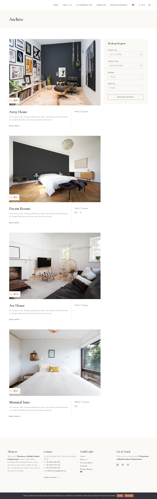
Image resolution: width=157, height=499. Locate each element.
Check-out (113, 61)
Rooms (111, 72)
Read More (129, 495)
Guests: (112, 83)
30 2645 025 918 (53, 462)
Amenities (83, 466)
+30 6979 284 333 (53, 468)
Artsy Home (18, 112)
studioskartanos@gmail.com (56, 471)
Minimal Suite (19, 402)
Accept (120, 495)
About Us (83, 460)
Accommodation (86, 463)
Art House (17, 305)
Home (82, 456)
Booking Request (86, 469)
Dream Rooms (19, 208)
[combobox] (126, 76)
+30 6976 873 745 (53, 465)
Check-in (112, 50)
